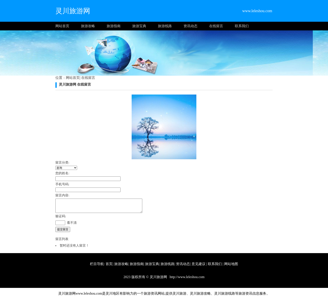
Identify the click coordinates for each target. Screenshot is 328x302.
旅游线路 (165, 26)
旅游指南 (114, 26)
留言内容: (62, 195)
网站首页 (62, 26)
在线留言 (216, 26)
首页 (109, 266)
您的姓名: (62, 173)
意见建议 (198, 266)
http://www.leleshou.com (187, 279)
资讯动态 (190, 26)
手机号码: (62, 184)
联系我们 (242, 26)
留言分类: (62, 162)
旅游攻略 (88, 26)
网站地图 (231, 266)
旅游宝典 (139, 26)
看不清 (72, 225)
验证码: (60, 219)
